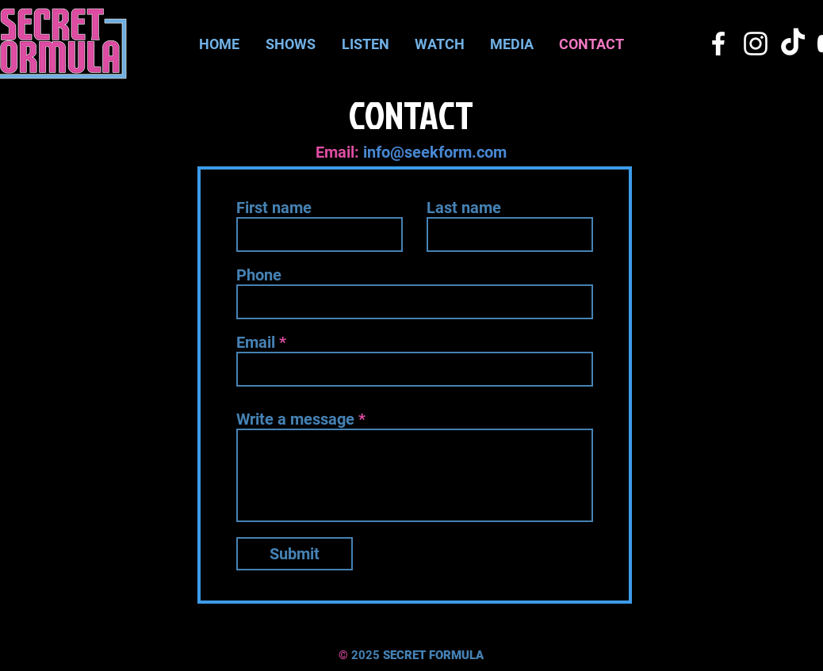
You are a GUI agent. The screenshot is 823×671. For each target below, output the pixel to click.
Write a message (295, 419)
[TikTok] (793, 43)
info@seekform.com (435, 152)
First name (274, 207)
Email (255, 342)
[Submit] (294, 553)
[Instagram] (755, 43)
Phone (258, 275)
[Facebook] (718, 43)
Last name (464, 207)
